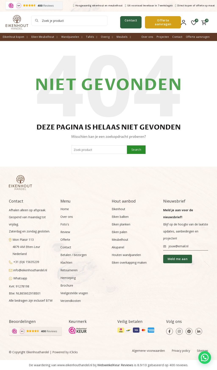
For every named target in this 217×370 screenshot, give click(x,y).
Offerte (65, 240)
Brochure (66, 285)
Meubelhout (120, 240)
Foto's (64, 224)
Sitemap (202, 351)
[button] (204, 357)
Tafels (90, 37)
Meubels (122, 37)
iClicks (74, 352)
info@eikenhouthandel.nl (28, 270)
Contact (131, 20)
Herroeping (68, 278)
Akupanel (118, 247)
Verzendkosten (70, 301)
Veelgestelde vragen (74, 293)
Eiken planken (121, 224)
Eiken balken (120, 217)
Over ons (147, 37)
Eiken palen (119, 232)
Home (64, 209)
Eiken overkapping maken (129, 262)
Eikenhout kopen (13, 37)
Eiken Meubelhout (42, 37)
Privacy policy (181, 351)
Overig (105, 37)
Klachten (66, 262)
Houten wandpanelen (126, 255)
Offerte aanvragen (163, 22)
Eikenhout (118, 209)
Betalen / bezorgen (73, 255)
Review (65, 232)
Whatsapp (18, 278)
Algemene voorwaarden (148, 351)
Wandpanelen (70, 37)
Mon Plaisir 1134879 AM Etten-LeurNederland (24, 247)
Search (36, 20)
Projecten (163, 37)
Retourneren (69, 270)
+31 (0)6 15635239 (24, 262)
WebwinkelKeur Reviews (115, 365)
